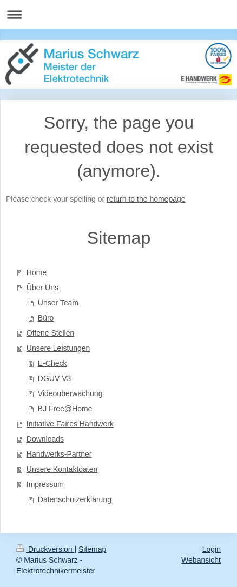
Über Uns (42, 287)
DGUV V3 (54, 378)
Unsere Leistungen (58, 348)
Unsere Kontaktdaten (62, 469)
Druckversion (45, 549)
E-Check (52, 363)
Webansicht (201, 560)
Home (37, 272)
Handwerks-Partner (59, 454)
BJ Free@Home (65, 408)
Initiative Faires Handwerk (70, 423)
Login (211, 549)
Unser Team (58, 302)
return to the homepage (146, 199)
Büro (46, 317)
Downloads (45, 439)
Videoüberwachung (70, 393)
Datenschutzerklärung (74, 499)
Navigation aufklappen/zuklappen (118, 14)
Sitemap (92, 549)
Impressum (45, 484)
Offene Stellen (50, 333)
